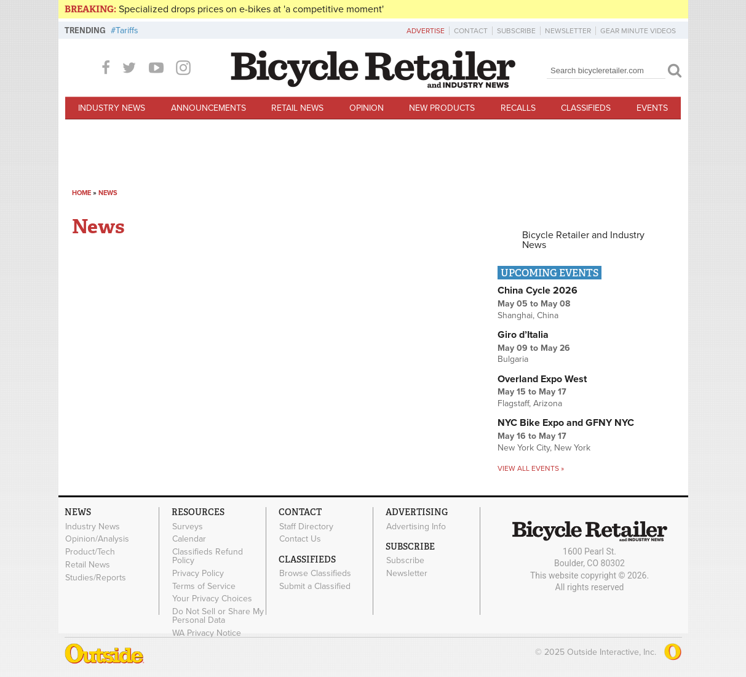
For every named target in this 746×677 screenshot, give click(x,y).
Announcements (208, 108)
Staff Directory (306, 526)
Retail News (297, 108)
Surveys (187, 526)
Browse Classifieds (315, 574)
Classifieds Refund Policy (207, 556)
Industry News (111, 108)
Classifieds (586, 108)
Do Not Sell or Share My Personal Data (218, 616)
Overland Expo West (542, 379)
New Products (442, 108)
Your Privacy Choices (212, 599)
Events (652, 108)
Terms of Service (204, 586)
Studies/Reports (95, 577)
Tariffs (127, 30)
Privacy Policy (198, 573)
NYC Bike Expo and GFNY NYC (566, 423)
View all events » (531, 468)
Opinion (366, 108)
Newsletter (568, 30)
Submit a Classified (315, 586)
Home (81, 193)
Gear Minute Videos (638, 30)
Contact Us (300, 539)
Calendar (189, 539)
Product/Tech (90, 552)
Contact (471, 30)
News (107, 193)
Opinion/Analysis (97, 539)
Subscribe (516, 30)
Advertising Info (416, 526)
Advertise (426, 30)
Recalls (518, 108)
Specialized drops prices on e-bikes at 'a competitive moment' (251, 9)
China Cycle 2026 (537, 290)
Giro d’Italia (523, 335)
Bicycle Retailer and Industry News (583, 240)
